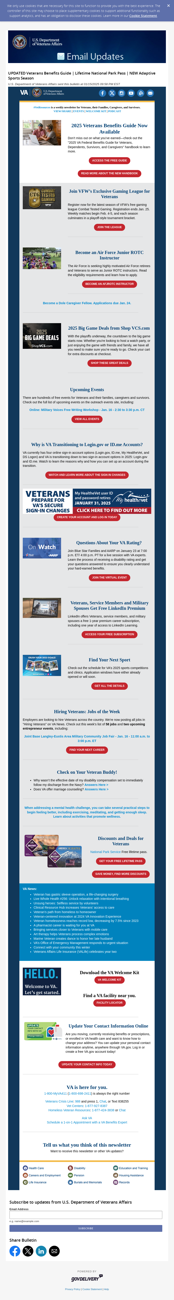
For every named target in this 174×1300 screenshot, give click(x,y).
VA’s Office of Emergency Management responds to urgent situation (81, 943)
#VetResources (42, 107)
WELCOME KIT (96, 111)
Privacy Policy (72, 1289)
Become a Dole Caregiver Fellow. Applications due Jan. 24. (87, 303)
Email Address (19, 1209)
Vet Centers (75, 1106)
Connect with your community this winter (62, 947)
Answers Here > (96, 785)
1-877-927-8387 (96, 1106)
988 (77, 1101)
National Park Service (105, 852)
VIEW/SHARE (62, 111)
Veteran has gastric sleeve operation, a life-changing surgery (76, 894)
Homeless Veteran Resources (69, 1110)
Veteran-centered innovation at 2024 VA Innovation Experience (77, 916)
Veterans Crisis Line (59, 1101)
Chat (102, 1101)
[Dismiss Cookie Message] (168, 4)
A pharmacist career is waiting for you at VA (64, 925)
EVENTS (78, 111)
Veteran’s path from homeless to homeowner (65, 912)
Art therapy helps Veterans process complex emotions (71, 934)
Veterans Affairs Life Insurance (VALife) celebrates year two (75, 951)
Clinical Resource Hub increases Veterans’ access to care (74, 907)
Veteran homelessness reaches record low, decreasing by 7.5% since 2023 (86, 921)
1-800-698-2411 (80, 1093)
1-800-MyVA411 (55, 1093)
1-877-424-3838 (103, 1110)
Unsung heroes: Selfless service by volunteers (66, 903)
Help (106, 1289)
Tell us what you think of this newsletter (87, 1145)
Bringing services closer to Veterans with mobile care (71, 929)
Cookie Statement (143, 16)
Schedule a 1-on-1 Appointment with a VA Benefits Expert (87, 1122)
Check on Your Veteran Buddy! (87, 772)
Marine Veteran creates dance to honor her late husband (73, 938)
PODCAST (114, 111)
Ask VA (87, 1118)
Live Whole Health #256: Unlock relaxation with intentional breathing (81, 899)
